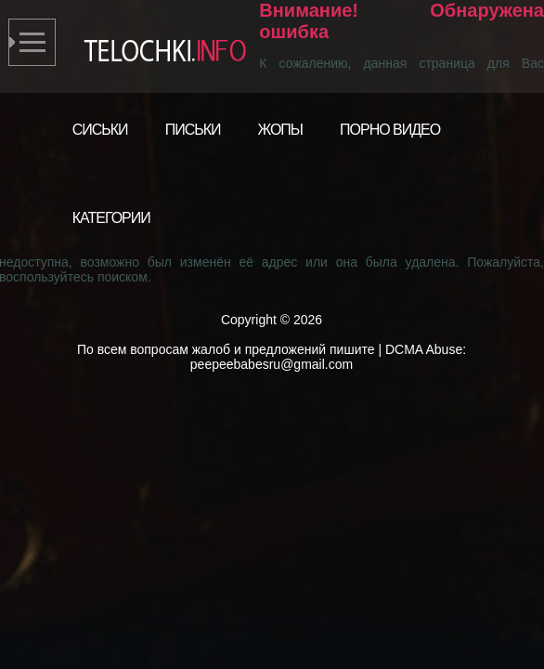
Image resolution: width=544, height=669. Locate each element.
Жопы (281, 130)
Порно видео (390, 130)
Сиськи (100, 130)
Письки (193, 130)
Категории (111, 218)
